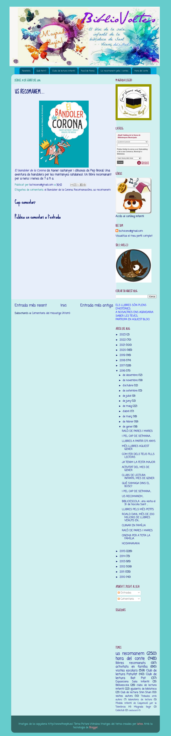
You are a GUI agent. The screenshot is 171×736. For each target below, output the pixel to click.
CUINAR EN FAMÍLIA (134, 525)
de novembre (130, 380)
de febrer (128, 422)
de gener (128, 427)
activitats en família (131, 666)
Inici (63, 305)
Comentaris (126, 599)
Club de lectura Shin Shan (136, 692)
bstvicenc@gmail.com (131, 231)
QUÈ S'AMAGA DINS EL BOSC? (136, 484)
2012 (123, 567)
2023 (123, 335)
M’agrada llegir (142, 707)
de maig (128, 406)
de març (128, 416)
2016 (123, 371)
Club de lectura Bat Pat (136, 676)
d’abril (126, 411)
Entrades (124, 593)
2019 (123, 355)
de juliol (127, 396)
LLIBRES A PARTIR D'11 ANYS (138, 441)
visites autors (124, 696)
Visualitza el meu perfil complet (134, 236)
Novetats (26, 70)
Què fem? (41, 70)
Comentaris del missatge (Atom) (51, 313)
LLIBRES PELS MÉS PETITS (138, 509)
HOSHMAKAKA (131, 544)
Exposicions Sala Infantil (132, 682)
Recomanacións (83, 190)
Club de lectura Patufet (136, 672)
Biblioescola (122, 685)
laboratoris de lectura (140, 700)
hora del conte (130, 659)
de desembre (130, 375)
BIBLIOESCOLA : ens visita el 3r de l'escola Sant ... (138, 502)
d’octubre (128, 386)
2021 (123, 345)
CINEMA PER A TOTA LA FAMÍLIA (136, 537)
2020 (123, 350)
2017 (123, 366)
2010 (123, 577)
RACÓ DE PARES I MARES (137, 431)
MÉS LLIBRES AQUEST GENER (135, 447)
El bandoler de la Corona (30, 171)
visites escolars (127, 670)
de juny (127, 401)
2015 (123, 551)
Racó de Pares (88, 70)
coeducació (133, 710)
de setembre (130, 391)
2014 (123, 556)
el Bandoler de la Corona (58, 190)
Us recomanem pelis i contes (114, 70)
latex (140, 724)
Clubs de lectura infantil (63, 70)
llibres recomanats (131, 663)
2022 (123, 340)
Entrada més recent (31, 305)
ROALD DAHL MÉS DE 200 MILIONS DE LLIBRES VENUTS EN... (138, 517)
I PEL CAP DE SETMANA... (136, 436)
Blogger (93, 727)
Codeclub (120, 710)
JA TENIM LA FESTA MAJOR (138, 462)
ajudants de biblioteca (143, 689)
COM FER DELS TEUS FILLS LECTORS (138, 455)
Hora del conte (141, 70)
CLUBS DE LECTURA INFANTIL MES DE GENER (138, 476)
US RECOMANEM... (132, 496)
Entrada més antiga (96, 305)
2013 (123, 561)
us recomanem (102, 190)
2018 (123, 360)
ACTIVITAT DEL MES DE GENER (135, 468)
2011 (122, 572)
